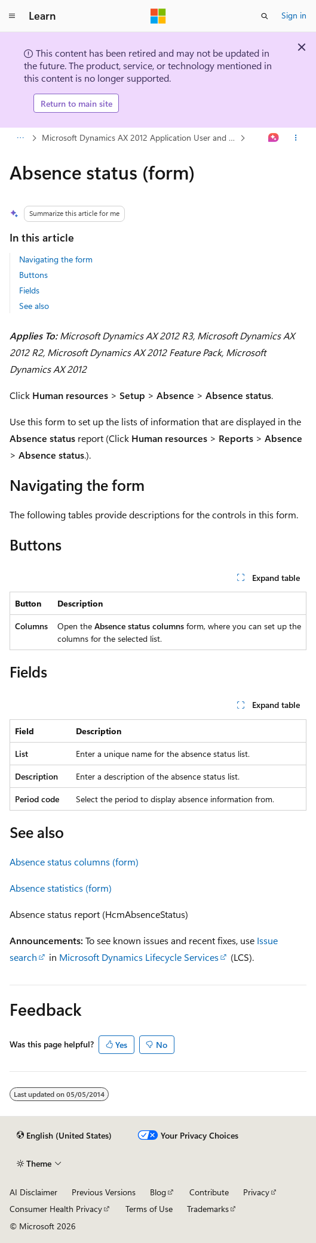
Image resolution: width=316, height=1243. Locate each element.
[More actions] (296, 138)
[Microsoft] (158, 16)
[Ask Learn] (274, 138)
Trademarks (208, 1208)
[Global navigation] (12, 16)
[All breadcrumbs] (20, 138)
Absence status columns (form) (74, 861)
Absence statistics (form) (61, 888)
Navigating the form (56, 259)
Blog (158, 1192)
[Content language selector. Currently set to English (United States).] (64, 1135)
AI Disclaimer (33, 1192)
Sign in (293, 15)
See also (34, 305)
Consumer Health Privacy (56, 1208)
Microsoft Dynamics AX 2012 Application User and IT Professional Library (140, 137)
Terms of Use (149, 1208)
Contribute (209, 1192)
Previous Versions (104, 1192)
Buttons (33, 274)
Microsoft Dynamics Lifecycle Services (139, 957)
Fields (29, 290)
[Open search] (265, 16)
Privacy (256, 1192)
